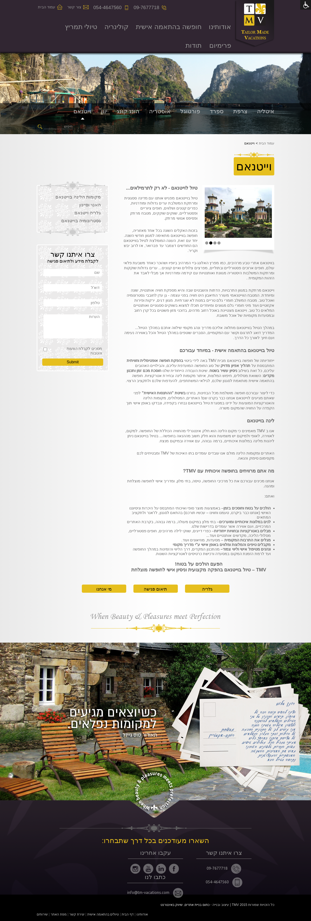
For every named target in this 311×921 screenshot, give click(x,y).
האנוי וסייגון (90, 204)
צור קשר (74, 7)
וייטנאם (82, 111)
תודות (193, 45)
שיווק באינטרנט (172, 905)
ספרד (217, 111)
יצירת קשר (76, 914)
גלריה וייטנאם (87, 212)
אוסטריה (160, 111)
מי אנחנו (104, 589)
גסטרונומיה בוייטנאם (81, 220)
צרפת (240, 111)
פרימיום (220, 45)
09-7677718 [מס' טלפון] (146, 7)
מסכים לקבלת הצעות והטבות (84, 351)
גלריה (207, 589)
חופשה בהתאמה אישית (169, 26)
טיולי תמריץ (81, 26)
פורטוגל (190, 111)
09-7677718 (224, 869)
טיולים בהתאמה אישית (103, 914)
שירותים (42, 914)
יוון (104, 111)
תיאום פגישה (155, 589)
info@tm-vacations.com (155, 893)
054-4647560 (224, 882)
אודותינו (220, 26)
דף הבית (128, 914)
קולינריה (116, 26)
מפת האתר (59, 914)
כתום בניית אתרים (197, 905)
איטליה (265, 111)
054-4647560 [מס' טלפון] (107, 7)
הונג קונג (128, 111)
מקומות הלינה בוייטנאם (78, 196)
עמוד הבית (46, 7)
